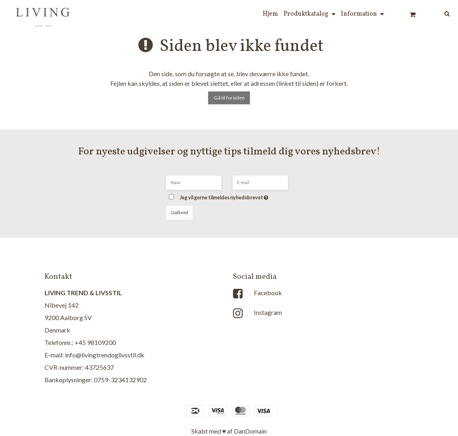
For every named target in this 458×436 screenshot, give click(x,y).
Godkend (179, 212)
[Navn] (193, 181)
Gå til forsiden (229, 98)
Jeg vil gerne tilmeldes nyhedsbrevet (236, 195)
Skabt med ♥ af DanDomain (229, 431)
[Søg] (441, 13)
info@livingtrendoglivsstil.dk (104, 355)
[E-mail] (260, 181)
